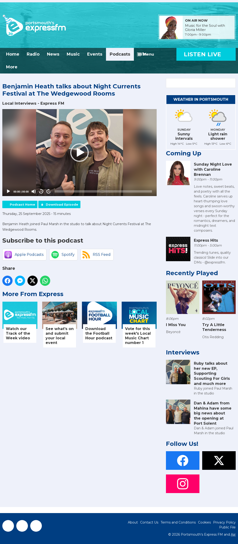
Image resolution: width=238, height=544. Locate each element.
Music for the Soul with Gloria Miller (205, 27)
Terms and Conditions (178, 522)
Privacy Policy (224, 522)
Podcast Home (22, 204)
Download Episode (62, 204)
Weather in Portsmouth (200, 99)
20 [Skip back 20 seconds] (41, 191)
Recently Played (192, 273)
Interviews (182, 352)
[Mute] (33, 191)
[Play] (8, 191)
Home (12, 54)
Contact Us (149, 522)
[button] (79, 152)
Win (142, 54)
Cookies (204, 522)
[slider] (103, 191)
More (11, 67)
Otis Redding (213, 337)
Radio (33, 54)
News (53, 54)
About (133, 522)
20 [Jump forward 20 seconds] (49, 191)
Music (73, 54)
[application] (79, 152)
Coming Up (183, 153)
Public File (227, 527)
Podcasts (120, 54)
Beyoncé (173, 332)
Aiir (233, 534)
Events (94, 54)
